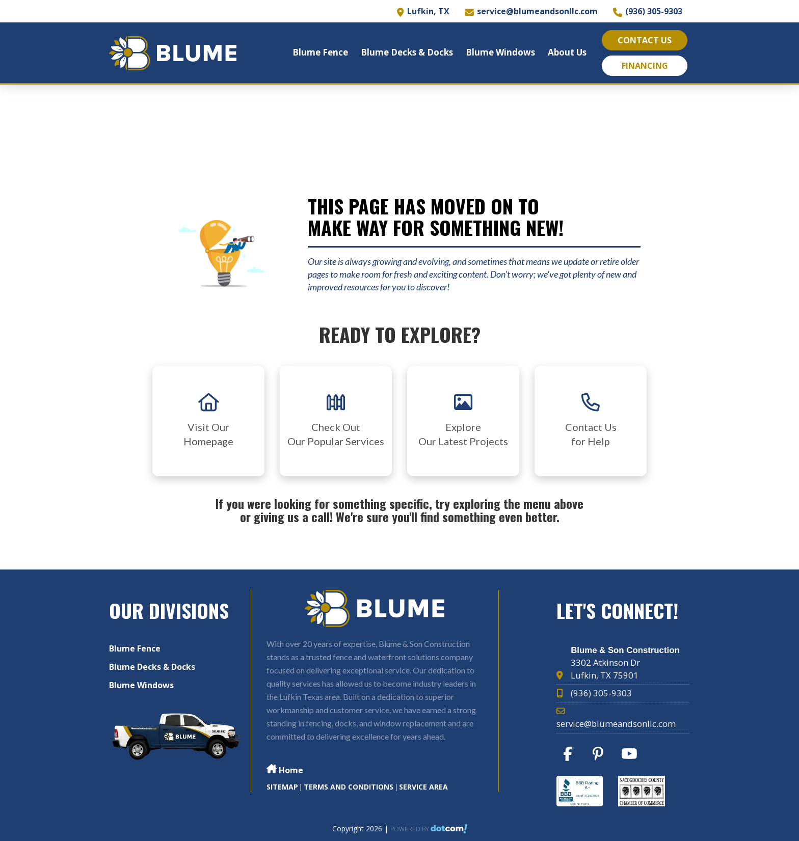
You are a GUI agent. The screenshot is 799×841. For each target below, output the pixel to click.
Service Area (423, 787)
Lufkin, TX (428, 11)
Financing (645, 65)
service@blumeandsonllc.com (537, 11)
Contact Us (645, 40)
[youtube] (631, 756)
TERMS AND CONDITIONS (348, 787)
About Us (567, 52)
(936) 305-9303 (653, 11)
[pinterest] (601, 756)
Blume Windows (500, 52)
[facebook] (570, 756)
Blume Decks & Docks (407, 52)
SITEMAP (282, 787)
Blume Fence (320, 52)
